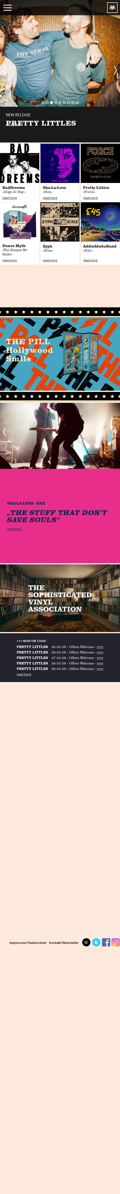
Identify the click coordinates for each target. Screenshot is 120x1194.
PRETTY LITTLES (32, 646)
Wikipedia (86, 942)
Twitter (96, 942)
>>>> (100, 646)
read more (13, 124)
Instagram (115, 942)
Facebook (106, 942)
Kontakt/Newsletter (64, 943)
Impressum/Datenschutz (28, 943)
